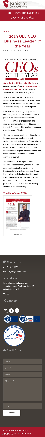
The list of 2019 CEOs (15, 193)
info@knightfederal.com (16, 271)
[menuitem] (10, 433)
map (7, 294)
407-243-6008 (12, 267)
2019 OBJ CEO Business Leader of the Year (22, 41)
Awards (6, 50)
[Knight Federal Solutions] (18, 4)
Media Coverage (17, 50)
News (27, 50)
